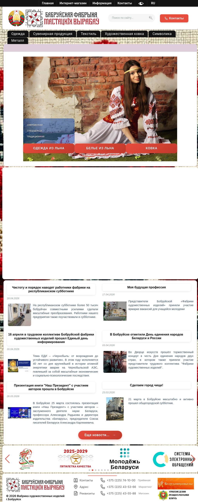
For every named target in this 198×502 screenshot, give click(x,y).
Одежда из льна (49, 148)
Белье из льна (100, 148)
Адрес (80, 486)
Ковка (151, 148)
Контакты (83, 480)
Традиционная (35, 136)
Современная (35, 125)
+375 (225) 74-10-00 (125, 480)
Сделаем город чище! (146, 385)
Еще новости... (97, 435)
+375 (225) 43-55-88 (124, 493)
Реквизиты (84, 493)
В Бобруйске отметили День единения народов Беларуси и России (146, 336)
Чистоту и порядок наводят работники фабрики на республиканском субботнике (51, 289)
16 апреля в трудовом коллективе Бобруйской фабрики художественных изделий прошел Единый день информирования (51, 338)
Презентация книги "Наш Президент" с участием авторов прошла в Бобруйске (51, 387)
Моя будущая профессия (146, 287)
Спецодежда (34, 131)
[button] (193, 459)
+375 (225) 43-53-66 (126, 486)
